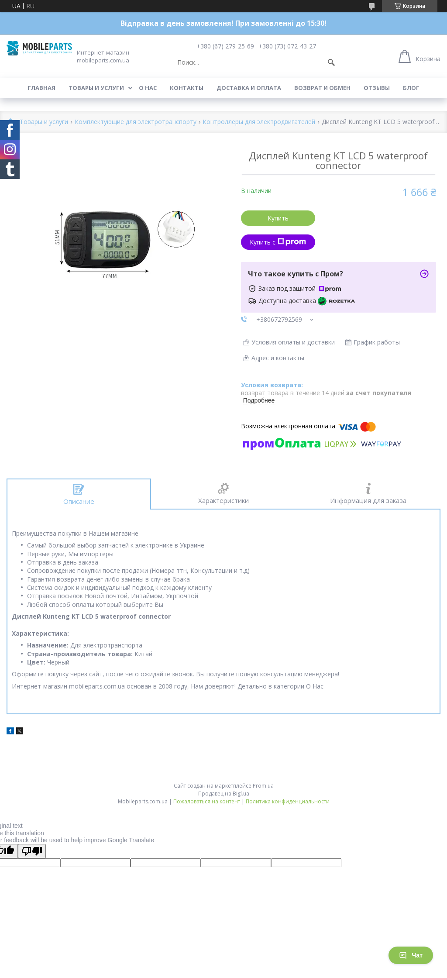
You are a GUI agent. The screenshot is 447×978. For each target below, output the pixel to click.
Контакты (186, 88)
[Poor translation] (32, 851)
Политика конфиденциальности (288, 801)
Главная (41, 88)
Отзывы (377, 88)
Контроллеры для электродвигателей (259, 122)
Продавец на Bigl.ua (223, 793)
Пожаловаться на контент (206, 801)
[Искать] (331, 62)
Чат (411, 955)
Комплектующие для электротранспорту (135, 122)
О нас (148, 88)
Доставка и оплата (249, 88)
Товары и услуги (96, 88)
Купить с (278, 242)
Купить (278, 218)
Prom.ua (263, 785)
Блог (411, 88)
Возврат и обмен (322, 88)
